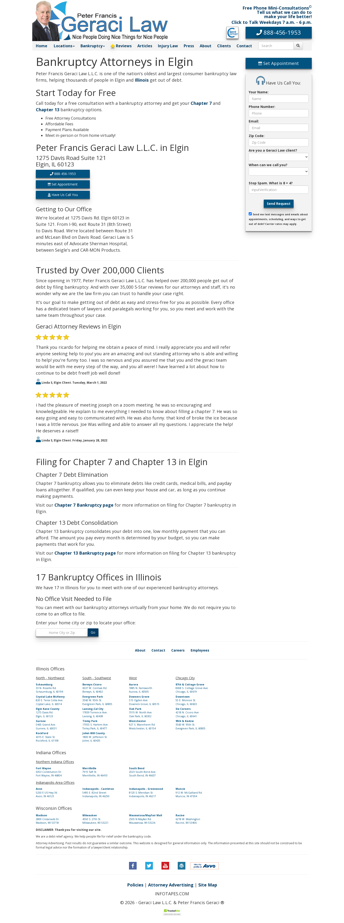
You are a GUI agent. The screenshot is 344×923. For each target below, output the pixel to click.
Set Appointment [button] (63, 184)
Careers (178, 650)
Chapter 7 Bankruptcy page (83, 505)
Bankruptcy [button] (93, 45)
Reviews (121, 45)
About (205, 45)
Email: (254, 121)
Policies (135, 885)
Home (41, 45)
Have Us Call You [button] (63, 194)
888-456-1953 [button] (63, 173)
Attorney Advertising (171, 885)
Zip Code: (256, 135)
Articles (144, 45)
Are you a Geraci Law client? (273, 150)
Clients (224, 45)
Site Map (207, 885)
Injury (168, 45)
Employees (200, 650)
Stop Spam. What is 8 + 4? (271, 183)
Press (189, 45)
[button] (279, 32)
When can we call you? (268, 165)
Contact (244, 45)
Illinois (142, 80)
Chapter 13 (47, 109)
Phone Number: (262, 106)
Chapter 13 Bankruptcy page (85, 553)
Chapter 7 (201, 103)
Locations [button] (64, 45)
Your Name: (259, 92)
